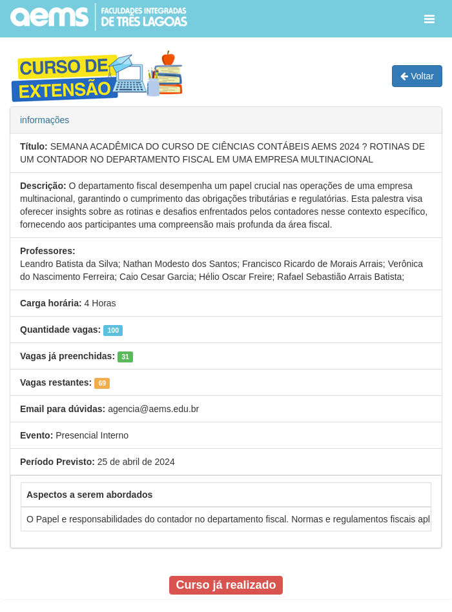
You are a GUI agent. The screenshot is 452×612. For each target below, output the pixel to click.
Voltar (417, 76)
